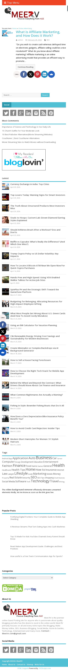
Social (6, 105)
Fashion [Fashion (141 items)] (7, 466)
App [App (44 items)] (10, 458)
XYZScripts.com (45, 668)
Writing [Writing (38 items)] (61, 482)
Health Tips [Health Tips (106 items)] (18, 469)
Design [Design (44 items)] (17, 462)
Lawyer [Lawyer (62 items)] (10, 474)
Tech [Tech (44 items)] (28, 481)
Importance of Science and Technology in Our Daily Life (26, 127)
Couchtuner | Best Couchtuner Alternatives (21, 138)
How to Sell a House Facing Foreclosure (30, 360)
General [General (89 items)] (47, 465)
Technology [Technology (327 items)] (40, 480)
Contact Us (21, 664)
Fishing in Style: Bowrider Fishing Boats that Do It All (37, 405)
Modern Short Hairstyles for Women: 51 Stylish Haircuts (34, 440)
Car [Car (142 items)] (54, 458)
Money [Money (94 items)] (57, 473)
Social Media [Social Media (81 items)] (8, 481)
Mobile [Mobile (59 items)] (50, 474)
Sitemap (30, 664)
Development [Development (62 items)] (27, 462)
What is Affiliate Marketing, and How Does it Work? (38, 34)
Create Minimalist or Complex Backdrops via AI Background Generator (34, 349)
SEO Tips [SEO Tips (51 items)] (41, 477)
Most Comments (10, 120)
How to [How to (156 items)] (40, 469)
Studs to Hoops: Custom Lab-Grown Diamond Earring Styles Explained (37, 219)
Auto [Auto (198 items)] (32, 458)
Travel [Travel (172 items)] (54, 481)
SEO (48, 40)
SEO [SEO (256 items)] (34, 477)
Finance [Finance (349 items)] (19, 465)
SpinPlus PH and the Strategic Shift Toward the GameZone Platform (34, 290)
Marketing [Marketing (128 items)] (39, 474)
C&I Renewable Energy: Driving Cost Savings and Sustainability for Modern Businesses (35, 337)
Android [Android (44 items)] (5, 458)
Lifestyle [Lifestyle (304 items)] (21, 473)
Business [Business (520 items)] (44, 457)
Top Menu (11, 2)
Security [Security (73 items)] (26, 477)
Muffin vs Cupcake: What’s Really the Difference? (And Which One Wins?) (37, 243)
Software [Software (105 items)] (20, 481)
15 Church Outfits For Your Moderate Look (20, 130)
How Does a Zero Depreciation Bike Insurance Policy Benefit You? (37, 417)
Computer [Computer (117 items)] (8, 461)
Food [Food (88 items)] (28, 465)
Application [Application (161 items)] (20, 458)
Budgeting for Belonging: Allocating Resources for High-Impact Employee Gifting (36, 302)
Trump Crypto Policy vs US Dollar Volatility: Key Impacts (34, 254)
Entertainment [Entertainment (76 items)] (50, 461)
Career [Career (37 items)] (59, 459)
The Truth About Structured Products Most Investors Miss (37, 207)
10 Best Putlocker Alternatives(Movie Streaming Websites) (27, 134)
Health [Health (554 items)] (58, 465)
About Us (11, 664)
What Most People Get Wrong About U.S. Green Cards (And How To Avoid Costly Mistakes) (37, 314)
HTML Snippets (23, 668)
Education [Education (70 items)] (38, 461)
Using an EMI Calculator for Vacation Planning (33, 325)
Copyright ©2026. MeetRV (12, 661)
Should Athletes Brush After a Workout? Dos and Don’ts (35, 231)
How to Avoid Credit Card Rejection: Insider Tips (35, 428)
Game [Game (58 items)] (34, 466)
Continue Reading (25, 67)
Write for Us (39, 664)
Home (4, 664)
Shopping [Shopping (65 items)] (49, 477)
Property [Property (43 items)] (5, 478)
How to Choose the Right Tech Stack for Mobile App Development (37, 372)
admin (20, 40)
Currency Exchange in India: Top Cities (29, 184)
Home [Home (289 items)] (30, 469)
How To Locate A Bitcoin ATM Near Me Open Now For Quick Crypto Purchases (37, 266)
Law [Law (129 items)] (4, 474)
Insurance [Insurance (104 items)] (51, 469)
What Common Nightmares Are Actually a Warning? (36, 394)
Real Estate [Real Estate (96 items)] (15, 477)
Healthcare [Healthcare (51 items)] (6, 470)
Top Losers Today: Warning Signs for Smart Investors (37, 195)
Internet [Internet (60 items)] (60, 470)
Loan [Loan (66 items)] (30, 473)
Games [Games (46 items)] (40, 466)
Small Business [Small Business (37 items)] (59, 478)
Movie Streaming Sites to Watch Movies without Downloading (29, 142)
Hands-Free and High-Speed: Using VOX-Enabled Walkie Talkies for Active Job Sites (35, 278)
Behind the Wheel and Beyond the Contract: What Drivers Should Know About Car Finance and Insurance (37, 384)
